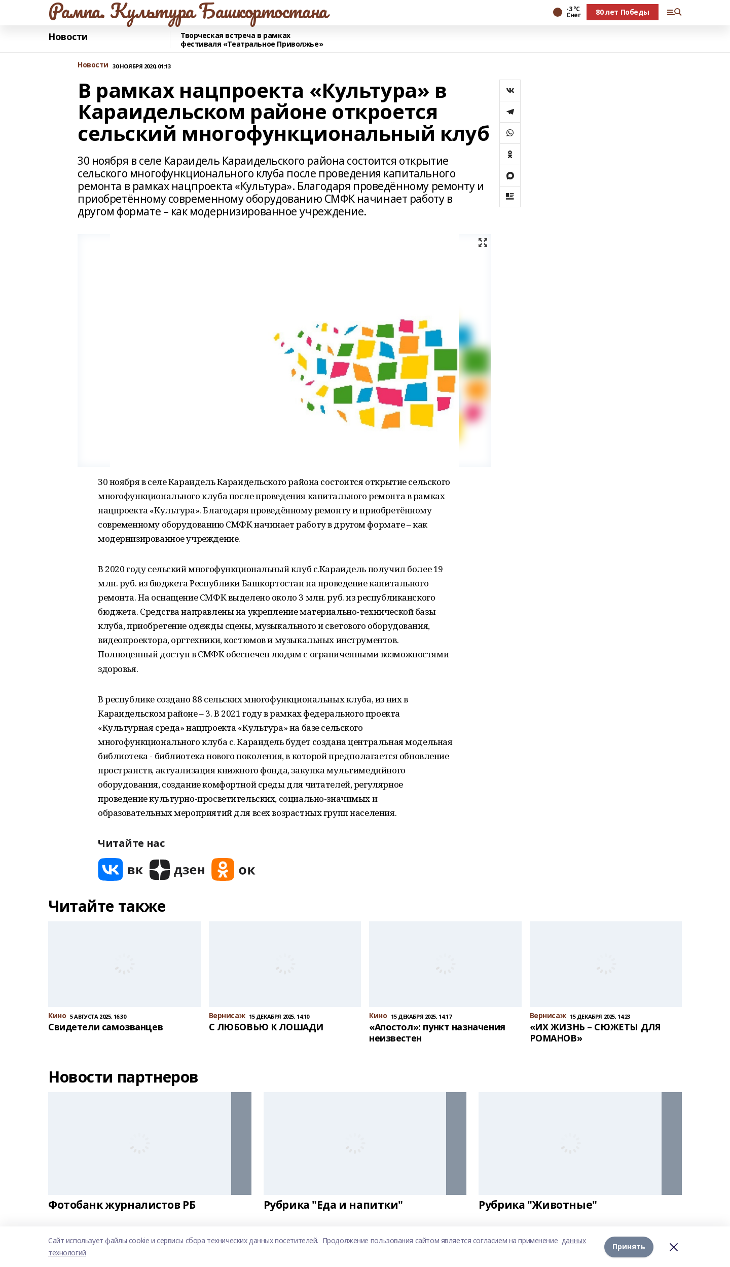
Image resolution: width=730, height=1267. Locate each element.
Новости (68, 37)
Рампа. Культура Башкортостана (187, 11)
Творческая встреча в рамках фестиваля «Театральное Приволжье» (251, 39)
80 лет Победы (622, 12)
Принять (628, 1246)
